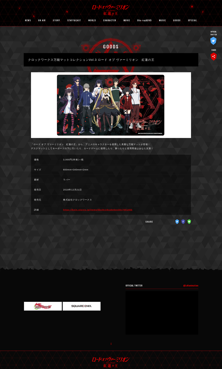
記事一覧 (111, 236)
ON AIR (42, 20)
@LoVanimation (190, 272)
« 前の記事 (101, 236)
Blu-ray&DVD (144, 20)
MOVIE (127, 20)
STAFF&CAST (74, 20)
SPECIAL (192, 20)
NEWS (28, 20)
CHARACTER (109, 20)
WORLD (92, 20)
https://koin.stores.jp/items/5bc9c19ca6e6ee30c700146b (97, 209)
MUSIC (162, 20)
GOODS (177, 20)
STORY (56, 20)
